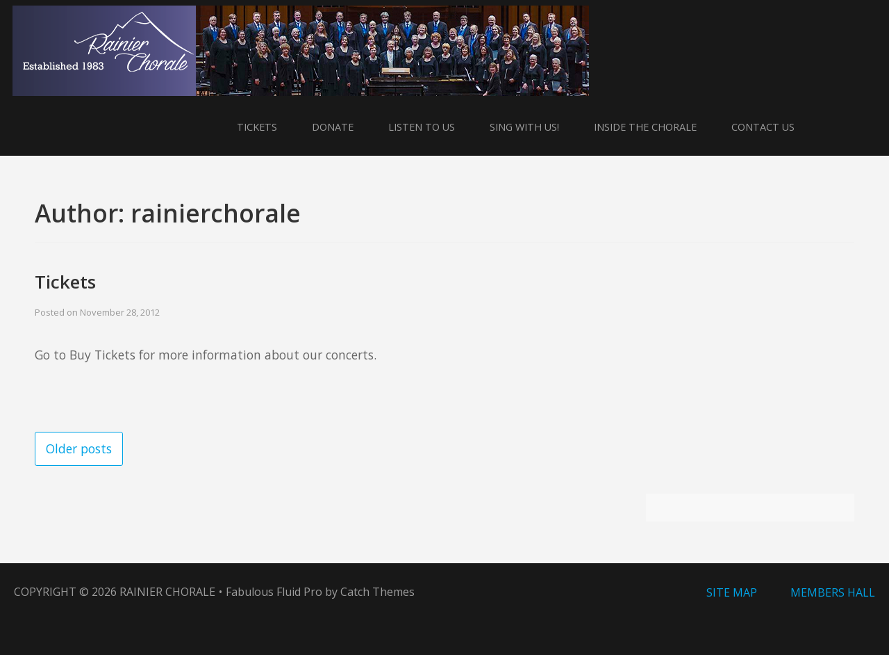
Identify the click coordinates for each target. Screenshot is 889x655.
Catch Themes (377, 591)
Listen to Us (421, 127)
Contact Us (763, 127)
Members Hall (832, 592)
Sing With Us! (524, 127)
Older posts (79, 448)
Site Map (731, 592)
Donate (333, 127)
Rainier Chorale (167, 591)
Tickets (257, 127)
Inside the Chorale (645, 127)
